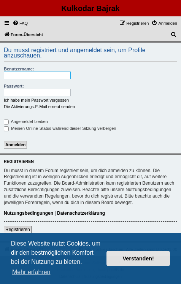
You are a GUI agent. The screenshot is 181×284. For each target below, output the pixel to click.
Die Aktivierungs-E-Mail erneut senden (39, 106)
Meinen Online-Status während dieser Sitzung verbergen (60, 128)
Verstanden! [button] (138, 258)
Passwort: (14, 86)
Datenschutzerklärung (81, 213)
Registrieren (17, 229)
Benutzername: (19, 69)
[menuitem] (20, 23)
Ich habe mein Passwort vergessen (36, 100)
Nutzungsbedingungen (28, 213)
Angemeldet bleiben (26, 121)
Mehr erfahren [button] (31, 272)
